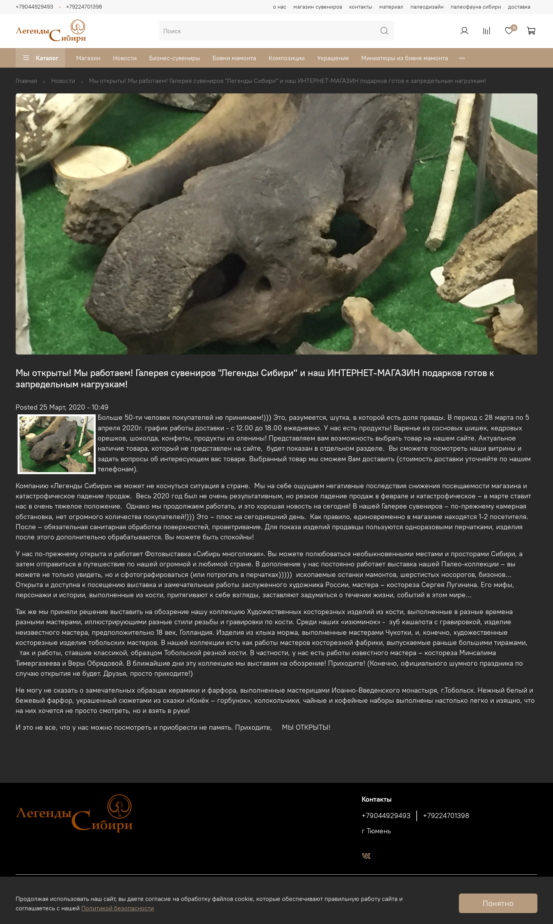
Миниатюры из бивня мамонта (404, 58)
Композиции (287, 58)
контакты (360, 6)
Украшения (333, 58)
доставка (519, 6)
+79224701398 (84, 6)
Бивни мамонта (234, 58)
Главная (26, 80)
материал (391, 6)
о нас (279, 6)
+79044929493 (34, 6)
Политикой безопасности (117, 908)
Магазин (88, 58)
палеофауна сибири (476, 6)
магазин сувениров (317, 6)
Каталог (40, 58)
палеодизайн (427, 6)
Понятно (498, 903)
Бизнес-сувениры (174, 58)
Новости (125, 58)
